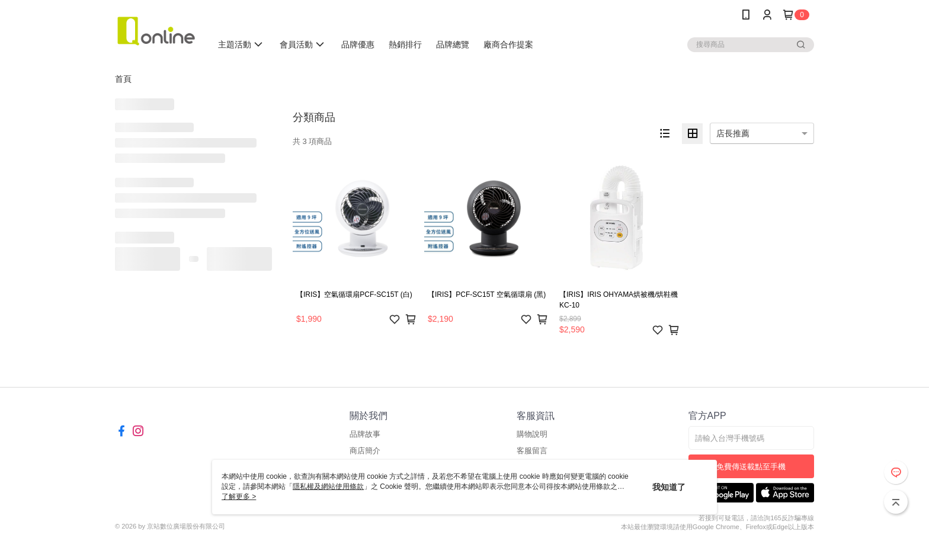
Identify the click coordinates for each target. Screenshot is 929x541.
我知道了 (668, 487)
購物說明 (532, 434)
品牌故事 (365, 434)
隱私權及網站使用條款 (328, 486)
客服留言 (532, 450)
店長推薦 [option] (732, 133)
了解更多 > (239, 496)
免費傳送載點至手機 (751, 466)
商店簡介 (365, 450)
